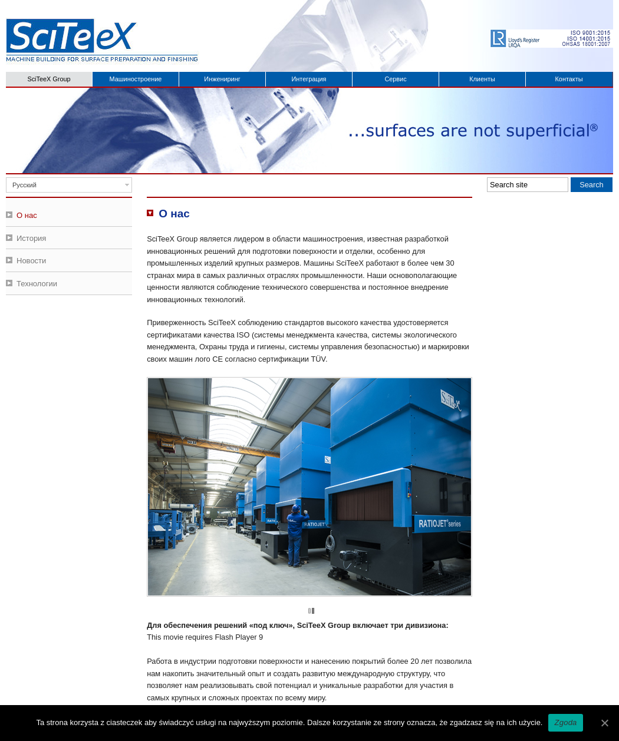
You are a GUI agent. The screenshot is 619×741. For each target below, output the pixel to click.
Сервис (395, 78)
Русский (24, 184)
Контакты (569, 78)
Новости (31, 260)
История (31, 238)
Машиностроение (136, 78)
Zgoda (565, 722)
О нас (27, 215)
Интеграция (309, 78)
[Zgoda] (604, 723)
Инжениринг (222, 78)
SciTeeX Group (48, 78)
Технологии (37, 283)
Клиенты (482, 78)
